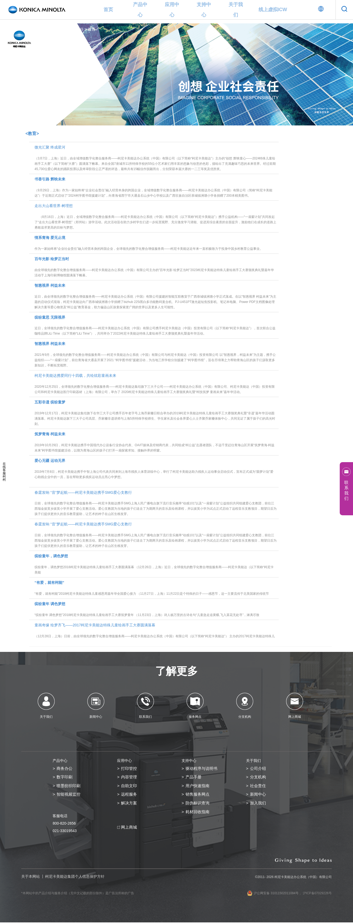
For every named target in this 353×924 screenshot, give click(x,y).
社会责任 (258, 786)
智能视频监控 (69, 796)
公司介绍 (258, 768)
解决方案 (129, 805)
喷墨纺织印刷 (69, 786)
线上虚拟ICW (272, 9)
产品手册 (194, 777)
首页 (108, 9)
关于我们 (235, 9)
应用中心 (171, 9)
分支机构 (258, 777)
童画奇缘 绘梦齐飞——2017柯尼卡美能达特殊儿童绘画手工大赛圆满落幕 (156, 631)
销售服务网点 (198, 796)
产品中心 (140, 9)
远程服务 (129, 796)
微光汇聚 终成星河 (156, 158)
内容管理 (129, 777)
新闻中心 (258, 796)
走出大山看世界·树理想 (156, 217)
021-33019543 (64, 832)
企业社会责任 (72, 29)
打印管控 (129, 768)
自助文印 (129, 786)
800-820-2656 (64, 825)
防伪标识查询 (198, 805)
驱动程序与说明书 (202, 768)
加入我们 (258, 805)
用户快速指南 (198, 786)
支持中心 (203, 9)
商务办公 (65, 768)
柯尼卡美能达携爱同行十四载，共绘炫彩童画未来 (156, 384)
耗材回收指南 (198, 814)
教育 (91, 29)
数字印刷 (65, 777)
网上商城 (129, 829)
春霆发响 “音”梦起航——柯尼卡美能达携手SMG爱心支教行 (156, 503)
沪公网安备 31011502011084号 (273, 894)
